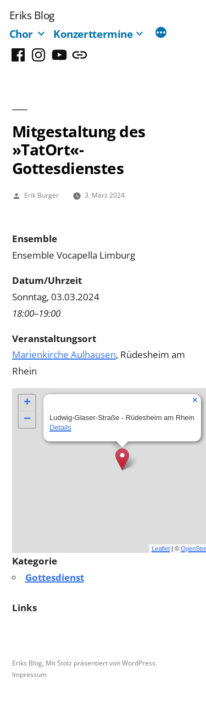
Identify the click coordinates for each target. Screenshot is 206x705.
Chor (21, 34)
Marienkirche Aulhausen (64, 354)
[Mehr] (161, 33)
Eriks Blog (31, 15)
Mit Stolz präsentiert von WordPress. (101, 662)
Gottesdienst (54, 577)
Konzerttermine (93, 34)
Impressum (29, 674)
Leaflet (161, 548)
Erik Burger (41, 195)
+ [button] (27, 403)
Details (60, 427)
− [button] (27, 419)
